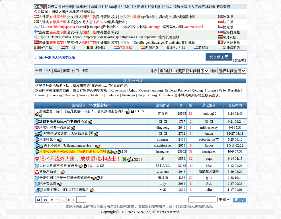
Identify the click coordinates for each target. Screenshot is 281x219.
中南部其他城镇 (167, 37)
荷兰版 (70, 48)
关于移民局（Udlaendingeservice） (69, 145)
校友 (114, 17)
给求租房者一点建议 (54, 127)
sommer (163, 139)
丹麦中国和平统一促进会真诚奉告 (65, 178)
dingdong (162, 127)
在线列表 (209, 7)
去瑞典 (44, 22)
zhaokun (163, 172)
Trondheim (173, 42)
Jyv (110, 37)
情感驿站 (87, 12)
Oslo (137, 42)
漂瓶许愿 (180, 7)
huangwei (163, 151)
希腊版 (203, 48)
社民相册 (80, 7)
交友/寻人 (74, 17)
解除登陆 (223, 7)
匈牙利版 (230, 37)
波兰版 (228, 22)
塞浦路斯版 (231, 48)
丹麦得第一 (47, 139)
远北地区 (138, 27)
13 (101, 166)
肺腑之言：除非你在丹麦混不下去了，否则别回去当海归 (82, 111)
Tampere (88, 37)
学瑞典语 (111, 22)
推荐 (66, 71)
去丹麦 (44, 17)
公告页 (53, 7)
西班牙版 (152, 48)
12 (97, 166)
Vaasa (130, 37)
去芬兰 (44, 32)
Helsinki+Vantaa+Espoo (64, 37)
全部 (38, 71)
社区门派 (123, 7)
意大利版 (179, 48)
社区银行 (151, 7)
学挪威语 (103, 42)
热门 (75, 71)
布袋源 (163, 178)
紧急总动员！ (49, 172)
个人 (47, 71)
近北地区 (109, 27)
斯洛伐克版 (231, 32)
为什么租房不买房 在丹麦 (58, 166)
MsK (162, 190)
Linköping (95, 27)
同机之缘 (58, 12)
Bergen (145, 42)
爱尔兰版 (45, 48)
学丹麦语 (103, 17)
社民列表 (65, 7)
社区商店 (166, 7)
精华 (57, 71)
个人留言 (194, 7)
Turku (99, 37)
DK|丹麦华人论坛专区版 (56, 58)
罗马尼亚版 (231, 42)
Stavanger (158, 42)
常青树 (163, 113)
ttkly (163, 184)
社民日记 (94, 7)
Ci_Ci (163, 121)
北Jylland (160, 17)
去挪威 (44, 42)
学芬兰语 (103, 32)
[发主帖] (225, 60)
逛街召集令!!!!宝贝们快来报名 (66, 190)
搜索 (84, 71)
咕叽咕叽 (163, 166)
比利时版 (99, 48)
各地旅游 (72, 12)
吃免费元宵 (47, 184)
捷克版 (228, 27)
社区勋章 (108, 7)
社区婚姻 (137, 7)
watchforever (163, 145)
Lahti (121, 37)
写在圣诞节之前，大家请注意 (66, 133)
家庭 (70, 22)
